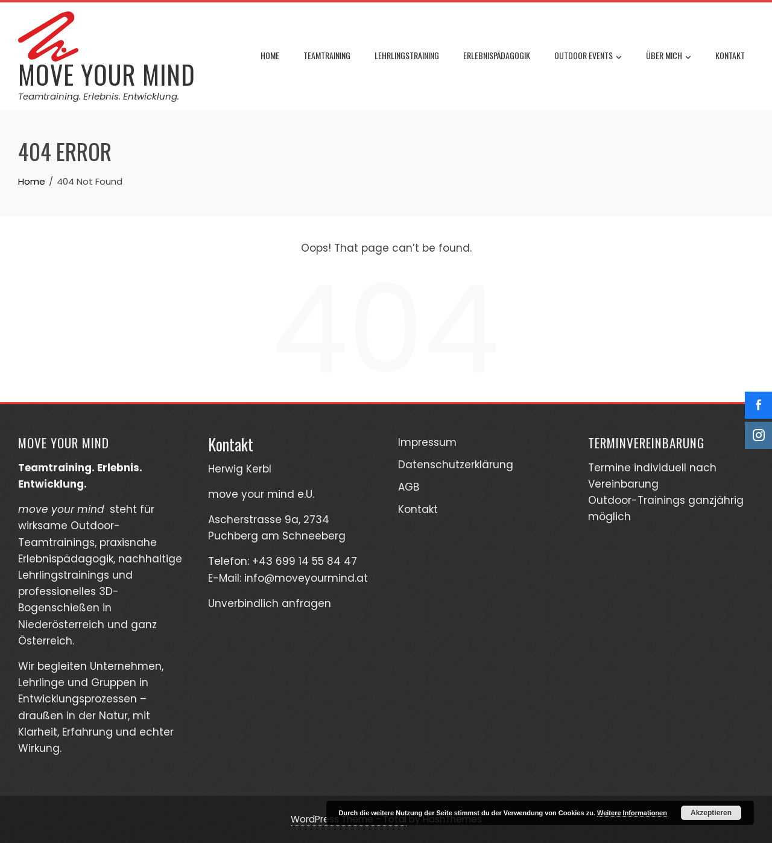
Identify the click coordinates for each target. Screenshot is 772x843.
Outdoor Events (588, 57)
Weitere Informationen (632, 812)
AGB (408, 487)
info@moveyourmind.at (306, 578)
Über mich (668, 57)
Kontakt (730, 55)
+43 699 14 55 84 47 (304, 561)
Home (270, 55)
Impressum (427, 442)
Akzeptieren (711, 813)
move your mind (106, 74)
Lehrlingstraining (407, 55)
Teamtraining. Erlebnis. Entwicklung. (98, 96)
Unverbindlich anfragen (269, 603)
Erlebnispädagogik (496, 55)
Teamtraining (326, 55)
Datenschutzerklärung (455, 464)
